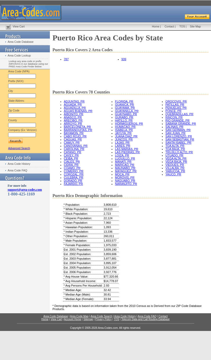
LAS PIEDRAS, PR (127, 152)
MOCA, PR (122, 174)
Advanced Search (19, 148)
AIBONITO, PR (73, 114)
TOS (182, 26)
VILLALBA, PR (174, 168)
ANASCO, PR (73, 117)
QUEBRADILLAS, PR (179, 114)
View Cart (19, 26)
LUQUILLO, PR (125, 158)
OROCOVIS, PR (176, 101)
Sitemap (88, 319)
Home (155, 26)
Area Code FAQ (17, 170)
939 (123, 59)
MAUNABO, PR (125, 168)
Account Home (72, 319)
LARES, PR (122, 145)
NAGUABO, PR (125, 180)
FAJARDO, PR (73, 183)
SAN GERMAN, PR (177, 130)
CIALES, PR (72, 161)
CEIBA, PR (71, 158)
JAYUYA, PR (123, 133)
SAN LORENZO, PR (178, 136)
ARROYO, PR (73, 123)
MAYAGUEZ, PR (126, 171)
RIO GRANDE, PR (177, 120)
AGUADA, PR (73, 104)
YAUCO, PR (173, 174)
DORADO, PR (73, 180)
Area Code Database (20, 41)
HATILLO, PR (123, 120)
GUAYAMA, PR (125, 107)
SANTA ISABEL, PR (178, 142)
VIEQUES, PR (174, 164)
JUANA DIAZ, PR (126, 136)
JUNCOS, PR (124, 139)
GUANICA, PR (124, 104)
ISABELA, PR (124, 130)
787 (66, 59)
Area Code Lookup (19, 55)
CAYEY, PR (71, 155)
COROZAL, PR (74, 174)
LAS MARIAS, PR (126, 149)
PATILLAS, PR (174, 104)
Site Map (195, 26)
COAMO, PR (72, 168)
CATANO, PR (72, 152)
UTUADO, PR (174, 155)
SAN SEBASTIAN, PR (179, 139)
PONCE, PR (173, 111)
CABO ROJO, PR (75, 136)
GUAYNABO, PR (126, 114)
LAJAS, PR (122, 142)
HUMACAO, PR (125, 126)
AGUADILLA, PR (75, 107)
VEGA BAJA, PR (176, 161)
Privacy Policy (103, 319)
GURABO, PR (124, 117)
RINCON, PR (174, 117)
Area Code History (19, 163)
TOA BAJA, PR (175, 149)
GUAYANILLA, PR (126, 111)
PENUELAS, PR (175, 107)
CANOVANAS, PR (76, 145)
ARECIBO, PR (73, 120)
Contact (169, 26)
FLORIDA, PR (124, 101)
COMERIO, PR (73, 171)
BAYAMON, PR (74, 133)
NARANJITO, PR (126, 183)
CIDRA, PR (71, 164)
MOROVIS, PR (124, 177)
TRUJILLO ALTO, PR (179, 152)
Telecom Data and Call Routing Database (145, 319)
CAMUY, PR (72, 142)
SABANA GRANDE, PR (180, 123)
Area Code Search (101, 316)
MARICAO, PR (124, 164)
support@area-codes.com (25, 189)
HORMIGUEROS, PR (129, 123)
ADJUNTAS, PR (74, 101)
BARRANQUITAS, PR (78, 130)
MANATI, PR (123, 161)
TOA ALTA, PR (174, 145)
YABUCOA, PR (175, 171)
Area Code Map (79, 316)
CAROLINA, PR (74, 149)
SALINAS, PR (174, 126)
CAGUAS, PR (73, 139)
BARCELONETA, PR (77, 126)
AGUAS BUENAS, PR (78, 111)
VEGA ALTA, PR (175, 158)
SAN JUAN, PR (175, 133)
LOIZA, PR (122, 155)
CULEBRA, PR (73, 177)
